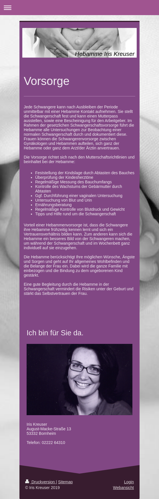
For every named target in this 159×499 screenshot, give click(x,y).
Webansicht (123, 487)
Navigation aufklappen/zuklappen (79, 7)
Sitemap (65, 482)
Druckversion (40, 482)
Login (129, 482)
